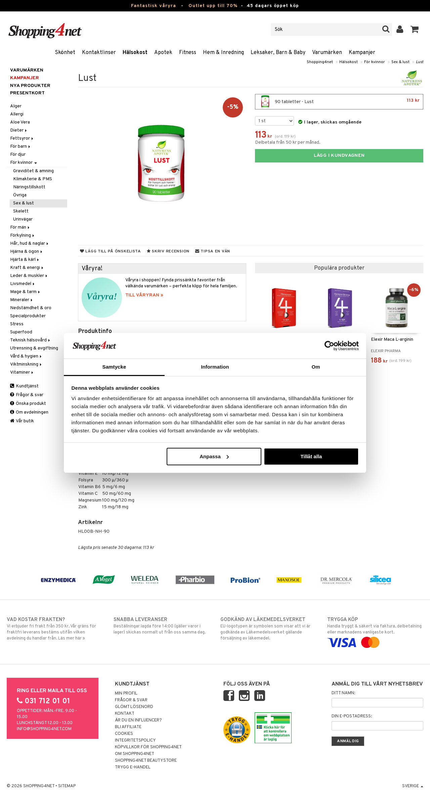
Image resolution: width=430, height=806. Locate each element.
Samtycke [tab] (114, 367)
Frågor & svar (26, 395)
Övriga (20, 195)
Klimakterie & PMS (32, 179)
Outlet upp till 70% (213, 6)
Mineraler (22, 300)
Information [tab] (215, 367)
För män (20, 227)
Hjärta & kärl (25, 260)
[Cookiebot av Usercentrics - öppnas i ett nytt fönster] (329, 346)
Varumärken (327, 52)
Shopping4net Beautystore (146, 760)
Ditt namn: (343, 693)
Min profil (126, 693)
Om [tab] (315, 367)
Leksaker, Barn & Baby (278, 52)
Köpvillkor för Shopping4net (148, 747)
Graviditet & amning (33, 171)
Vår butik (22, 421)
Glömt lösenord (134, 707)
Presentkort (27, 93)
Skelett (21, 211)
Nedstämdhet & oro (30, 308)
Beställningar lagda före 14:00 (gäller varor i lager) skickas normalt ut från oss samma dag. (162, 625)
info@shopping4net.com (44, 729)
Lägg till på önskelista (110, 251)
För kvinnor (374, 62)
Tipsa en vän (212, 251)
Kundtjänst (24, 386)
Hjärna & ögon (26, 251)
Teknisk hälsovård (30, 340)
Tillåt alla (311, 456)
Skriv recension (168, 251)
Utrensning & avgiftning (34, 348)
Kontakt (124, 713)
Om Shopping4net (134, 754)
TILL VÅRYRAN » (144, 295)
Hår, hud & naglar (29, 243)
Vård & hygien (26, 356)
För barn (20, 146)
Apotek (163, 52)
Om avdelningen (29, 412)
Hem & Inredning (223, 52)
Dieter (19, 130)
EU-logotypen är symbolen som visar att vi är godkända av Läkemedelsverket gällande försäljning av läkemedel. (268, 628)
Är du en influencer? (138, 720)
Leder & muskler (29, 276)
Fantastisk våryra (153, 6)
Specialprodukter (28, 316)
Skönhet (65, 52)
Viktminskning (26, 364)
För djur (18, 154)
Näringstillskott (29, 187)
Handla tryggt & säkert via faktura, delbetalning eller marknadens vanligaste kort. (375, 631)
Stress (17, 324)
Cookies (124, 734)
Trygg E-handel (132, 767)
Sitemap (67, 786)
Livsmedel (23, 284)
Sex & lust (400, 62)
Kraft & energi (27, 268)
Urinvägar (23, 219)
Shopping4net (320, 62)
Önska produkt (28, 404)
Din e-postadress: (352, 716)
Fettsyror (22, 138)
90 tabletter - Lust (339, 101)
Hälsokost (135, 52)
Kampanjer (362, 52)
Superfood (21, 332)
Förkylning (22, 235)
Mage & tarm (25, 292)
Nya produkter (30, 86)
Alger (16, 106)
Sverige (412, 786)
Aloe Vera (20, 122)
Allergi (17, 114)
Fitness (187, 52)
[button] (415, 29)
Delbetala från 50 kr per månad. (287, 142)
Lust (419, 62)
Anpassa (214, 456)
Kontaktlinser (99, 52)
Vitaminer (22, 372)
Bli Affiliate (128, 727)
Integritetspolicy (135, 740)
